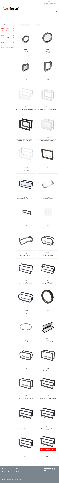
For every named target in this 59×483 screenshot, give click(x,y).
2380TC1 (48, 338)
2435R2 (47, 78)
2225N (25, 165)
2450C (25, 425)
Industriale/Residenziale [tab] (7, 33)
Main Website (4, 468)
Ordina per (17, 24)
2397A (47, 252)
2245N (25, 195)
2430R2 (47, 49)
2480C (25, 454)
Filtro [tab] (3, 24)
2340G (25, 338)
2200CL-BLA (25, 136)
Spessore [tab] (3, 42)
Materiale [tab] (3, 35)
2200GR (47, 136)
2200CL (47, 106)
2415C (47, 395)
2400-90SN (26, 395)
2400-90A (48, 367)
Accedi (49, 1)
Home (20, 16)
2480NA (47, 454)
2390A (26, 252)
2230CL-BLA (47, 165)
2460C (47, 425)
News (3, 470)
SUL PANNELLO (25, 16)
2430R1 (25, 49)
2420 (48, 280)
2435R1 (25, 78)
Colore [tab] (2, 40)
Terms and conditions (19, 470)
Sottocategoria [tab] (5, 28)
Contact (17, 471)
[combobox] (48, 12)
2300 (48, 195)
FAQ (17, 468)
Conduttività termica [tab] (6, 30)
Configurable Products (5, 471)
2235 (26, 106)
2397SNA (26, 367)
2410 (26, 280)
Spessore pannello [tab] (5, 37)
